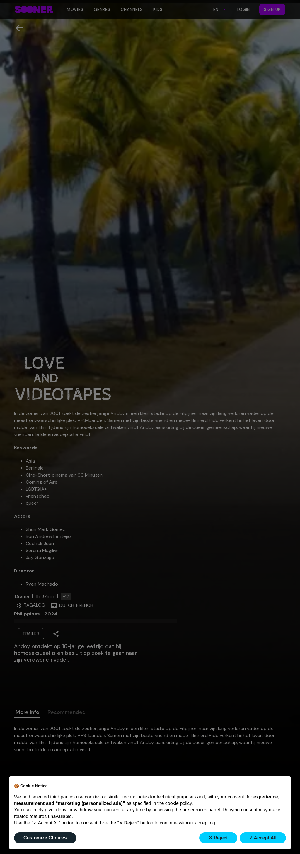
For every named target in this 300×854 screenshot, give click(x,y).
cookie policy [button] (178, 803)
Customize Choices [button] (45, 837)
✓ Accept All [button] (263, 837)
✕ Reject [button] (218, 837)
